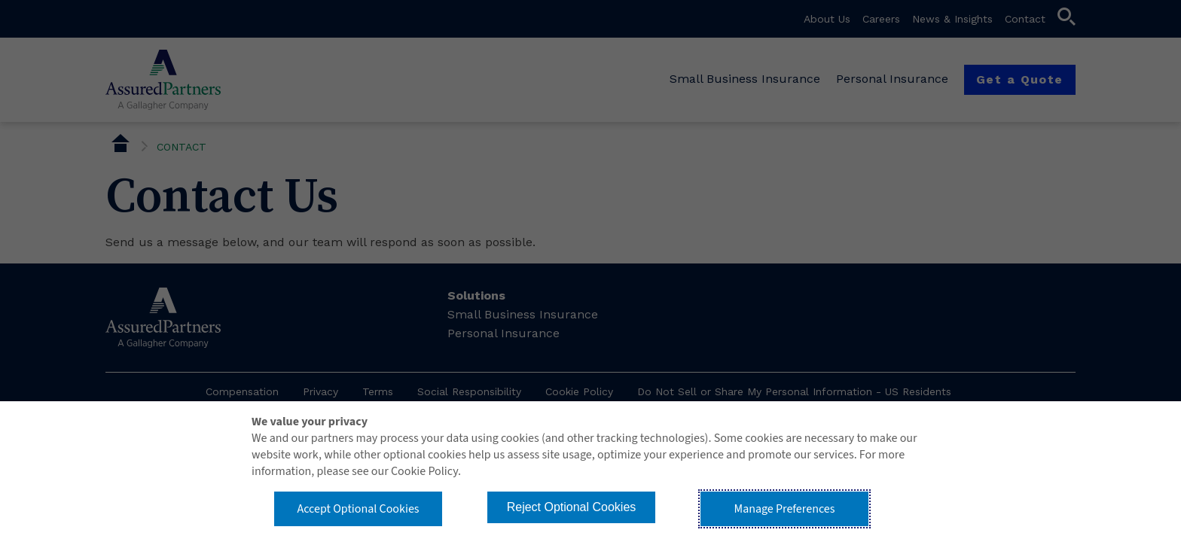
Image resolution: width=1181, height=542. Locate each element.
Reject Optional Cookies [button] (571, 507)
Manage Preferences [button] (784, 509)
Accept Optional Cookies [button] (358, 509)
